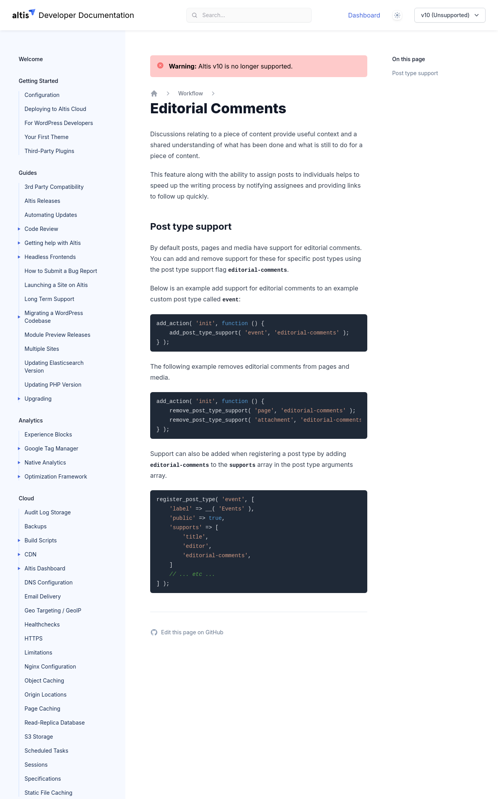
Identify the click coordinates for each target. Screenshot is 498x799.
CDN (31, 554)
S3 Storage (39, 736)
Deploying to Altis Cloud (55, 109)
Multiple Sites (42, 348)
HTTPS (33, 638)
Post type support (415, 73)
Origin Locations (46, 694)
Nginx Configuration (50, 666)
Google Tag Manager (51, 448)
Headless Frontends (50, 256)
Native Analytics (45, 462)
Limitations (39, 652)
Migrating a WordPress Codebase (54, 317)
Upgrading (38, 398)
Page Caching (42, 708)
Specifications (43, 778)
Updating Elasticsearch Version (54, 366)
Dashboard (364, 15)
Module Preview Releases (57, 334)
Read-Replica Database (55, 722)
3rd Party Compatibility (54, 186)
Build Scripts (41, 540)
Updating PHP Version (53, 384)
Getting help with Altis (53, 242)
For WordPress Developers (59, 123)
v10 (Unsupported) (450, 15)
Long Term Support (49, 299)
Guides (28, 172)
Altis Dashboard (45, 568)
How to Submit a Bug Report (61, 271)
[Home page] (73, 15)
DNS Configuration (49, 582)
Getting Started (38, 80)
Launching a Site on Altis (56, 285)
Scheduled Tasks (46, 750)
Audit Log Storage (48, 512)
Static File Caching (48, 792)
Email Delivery (43, 596)
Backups (36, 526)
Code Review (41, 228)
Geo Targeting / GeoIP (53, 610)
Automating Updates (51, 214)
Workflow (190, 93)
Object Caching (44, 680)
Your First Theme (46, 137)
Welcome (31, 59)
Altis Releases (42, 200)
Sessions (36, 764)
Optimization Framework (56, 476)
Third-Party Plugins (49, 151)
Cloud (26, 498)
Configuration (42, 95)
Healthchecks (42, 624)
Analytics (31, 420)
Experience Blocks (48, 434)
